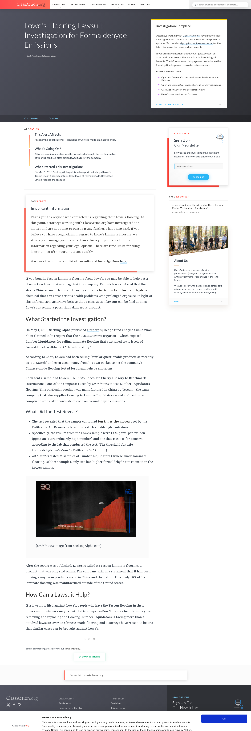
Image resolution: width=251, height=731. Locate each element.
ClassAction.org (191, 35)
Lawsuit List (60, 5)
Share (53, 118)
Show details (168, 724)
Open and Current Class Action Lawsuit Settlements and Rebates (190, 79)
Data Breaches (98, 5)
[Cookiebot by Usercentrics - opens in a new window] (21, 724)
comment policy (72, 648)
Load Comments (90, 657)
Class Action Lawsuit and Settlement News (183, 89)
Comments (31, 118)
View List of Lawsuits (169, 104)
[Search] (220, 4)
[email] (198, 166)
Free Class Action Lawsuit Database (179, 94)
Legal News (117, 5)
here (123, 261)
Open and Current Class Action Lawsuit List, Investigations (191, 84)
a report (93, 330)
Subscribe (198, 177)
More (177, 301)
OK (224, 699)
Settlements (78, 5)
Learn (131, 5)
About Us (144, 5)
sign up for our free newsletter (196, 43)
